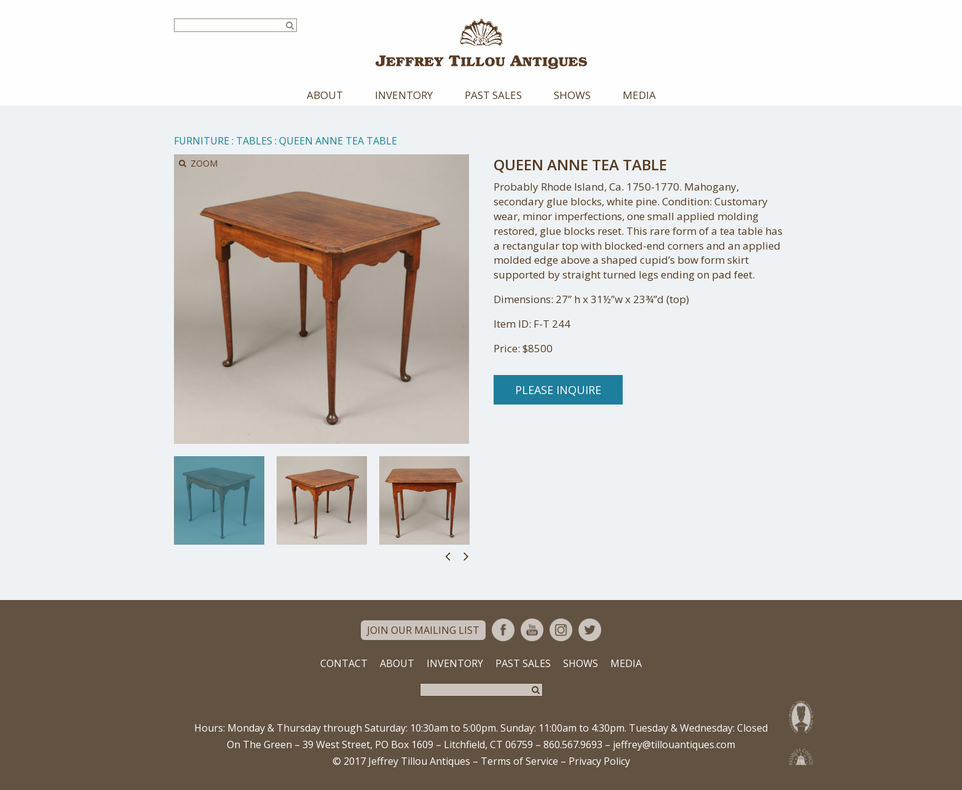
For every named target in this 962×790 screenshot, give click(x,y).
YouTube (532, 629)
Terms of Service (519, 761)
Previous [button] (448, 555)
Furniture (201, 141)
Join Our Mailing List (423, 630)
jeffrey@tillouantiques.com (674, 744)
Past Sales (493, 95)
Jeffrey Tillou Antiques (481, 43)
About (325, 95)
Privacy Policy (599, 761)
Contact (344, 663)
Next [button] (466, 555)
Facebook (503, 629)
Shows (572, 95)
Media (639, 95)
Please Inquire (558, 389)
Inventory (404, 95)
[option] (219, 500)
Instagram (561, 629)
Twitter (589, 629)
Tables (254, 141)
